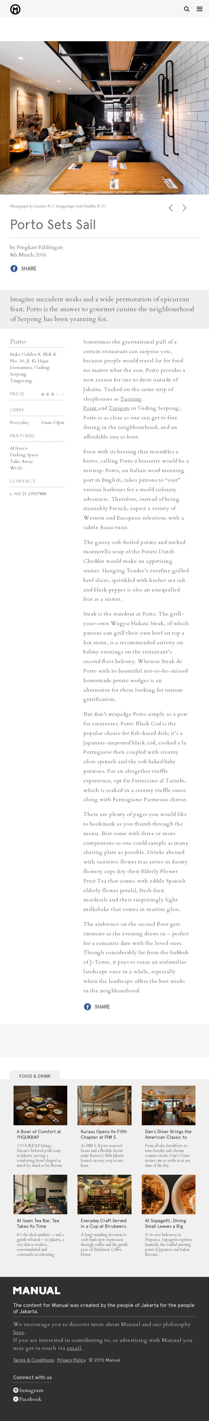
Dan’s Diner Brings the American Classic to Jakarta (168, 1137)
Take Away (21, 461)
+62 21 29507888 (30, 493)
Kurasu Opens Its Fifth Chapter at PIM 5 (104, 1134)
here (18, 1332)
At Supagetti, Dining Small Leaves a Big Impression (165, 1226)
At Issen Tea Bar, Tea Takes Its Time (38, 1223)
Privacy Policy (71, 1359)
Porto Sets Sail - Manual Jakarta (13, 10)
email (74, 1347)
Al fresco (18, 448)
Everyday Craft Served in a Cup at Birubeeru (104, 1223)
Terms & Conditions (33, 1359)
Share (28, 268)
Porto (18, 341)
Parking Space (24, 454)
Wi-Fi (16, 468)
